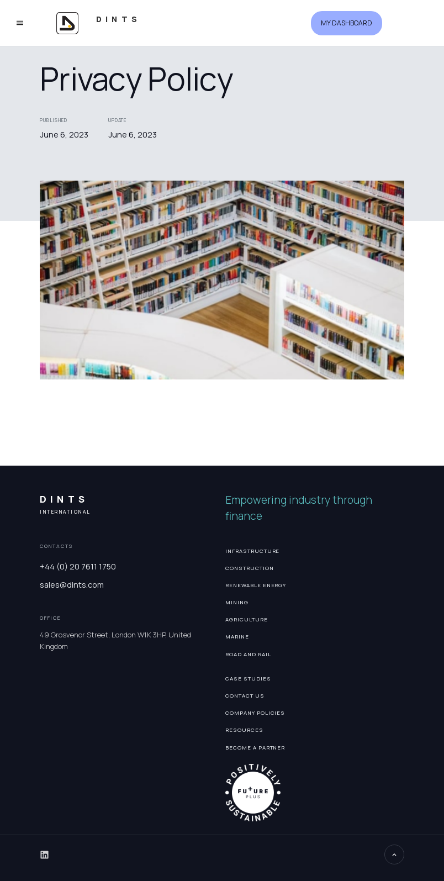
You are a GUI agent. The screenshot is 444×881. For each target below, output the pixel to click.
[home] (118, 23)
